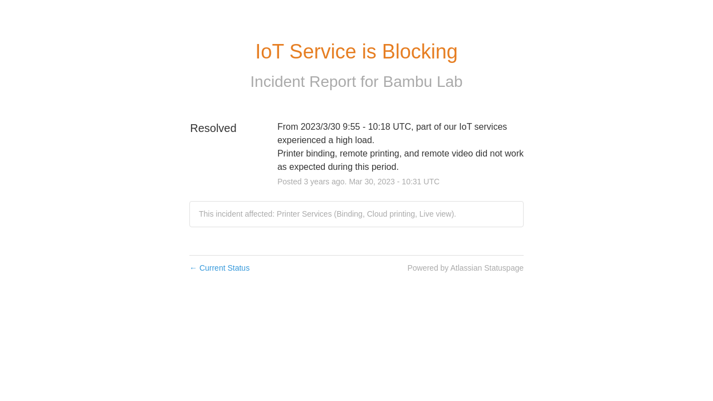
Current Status (219, 267)
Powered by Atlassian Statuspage (465, 267)
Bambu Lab (422, 81)
